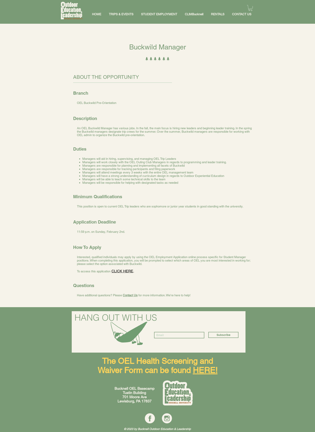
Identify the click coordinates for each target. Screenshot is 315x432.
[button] (250, 8)
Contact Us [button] (130, 295)
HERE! (205, 370)
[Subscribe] (223, 335)
